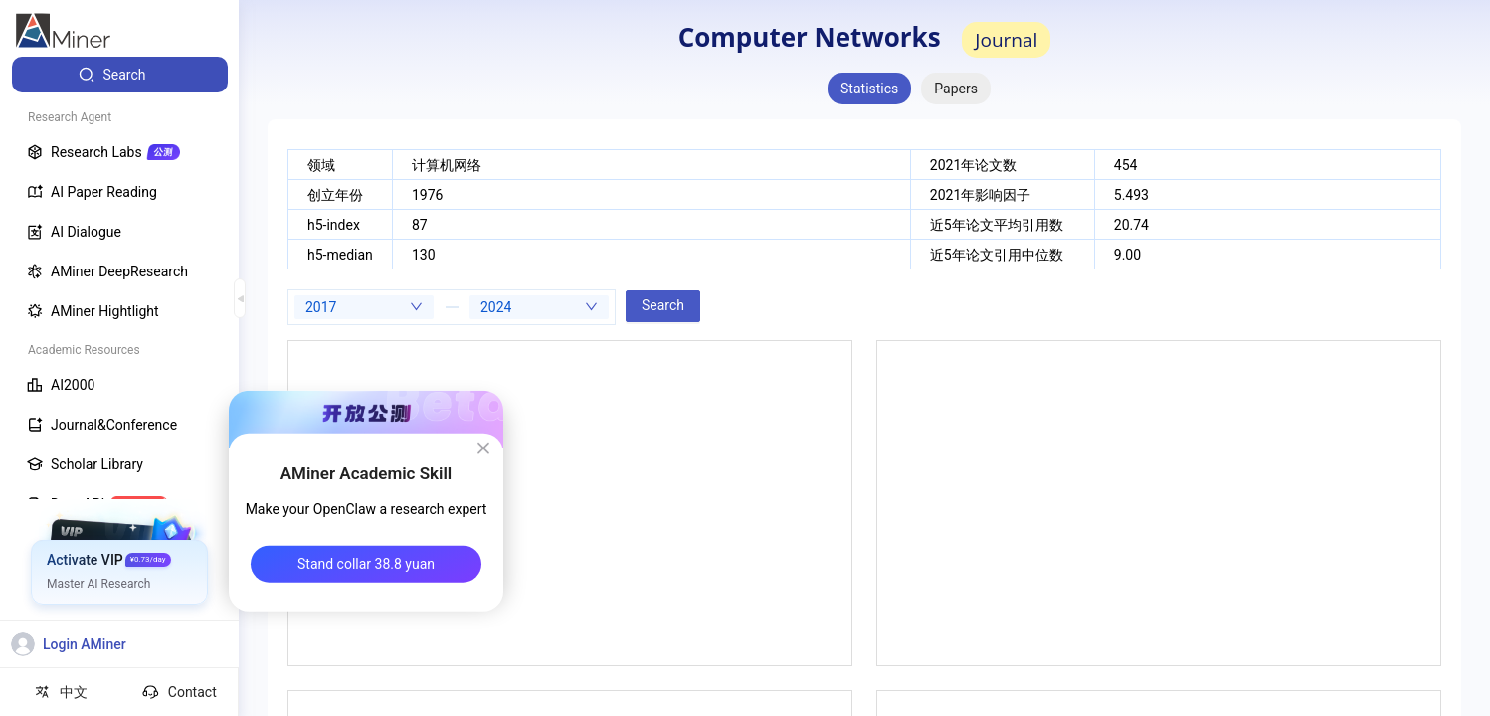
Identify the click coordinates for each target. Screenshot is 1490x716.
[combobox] (364, 307)
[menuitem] (120, 74)
